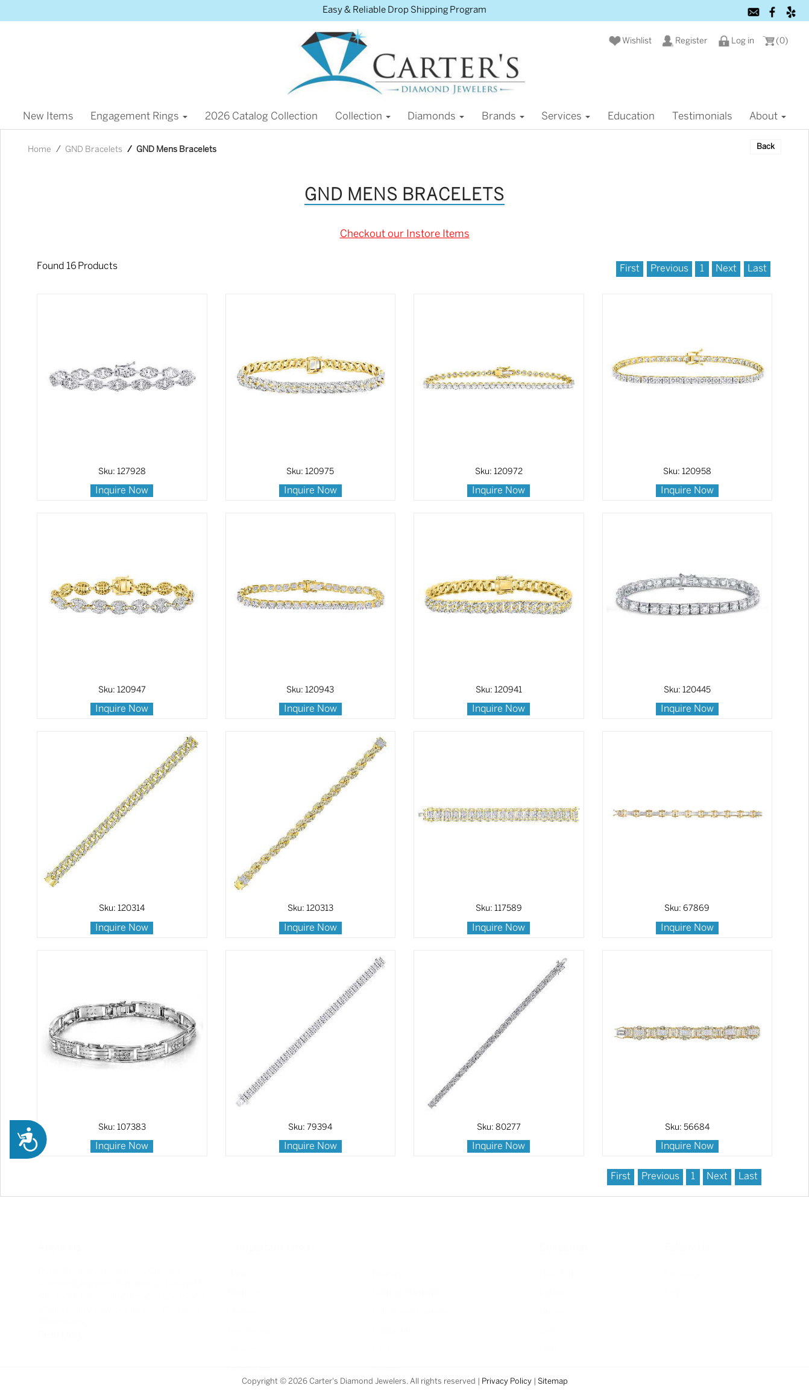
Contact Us (248, 1367)
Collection (363, 116)
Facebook (683, 1272)
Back (766, 147)
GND (549, 1348)
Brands (503, 116)
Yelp (672, 1291)
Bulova (553, 1310)
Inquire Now (121, 490)
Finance (242, 1310)
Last (757, 268)
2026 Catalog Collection (261, 116)
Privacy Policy (507, 1382)
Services (565, 116)
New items (48, 116)
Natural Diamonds (407, 1291)
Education (631, 116)
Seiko (550, 1329)
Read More (60, 1333)
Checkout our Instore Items (405, 234)
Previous (669, 268)
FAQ (381, 1348)
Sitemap (553, 1382)
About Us (244, 1291)
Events (385, 1367)
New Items (560, 1272)
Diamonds (436, 116)
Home (39, 150)
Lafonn (553, 1291)
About (767, 116)
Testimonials (702, 116)
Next (726, 268)
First (630, 268)
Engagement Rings (138, 116)
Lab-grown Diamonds (414, 1310)
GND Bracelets (93, 150)
